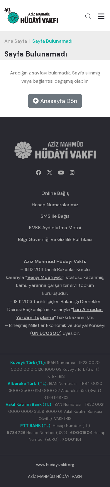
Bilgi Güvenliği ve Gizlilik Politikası (55, 239)
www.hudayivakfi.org (55, 464)
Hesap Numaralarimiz (55, 205)
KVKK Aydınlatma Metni (55, 228)
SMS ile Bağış (55, 216)
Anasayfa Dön (55, 101)
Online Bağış (55, 193)
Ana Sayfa (15, 41)
